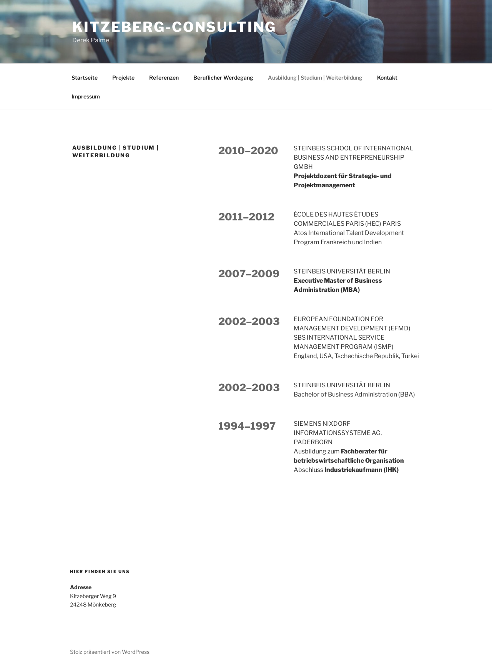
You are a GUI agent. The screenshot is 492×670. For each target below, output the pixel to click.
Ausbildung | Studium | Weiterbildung (315, 77)
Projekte (123, 77)
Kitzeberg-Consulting (174, 26)
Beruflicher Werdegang (223, 77)
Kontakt (387, 77)
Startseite (84, 77)
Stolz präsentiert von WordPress (110, 651)
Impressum (85, 96)
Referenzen (164, 77)
